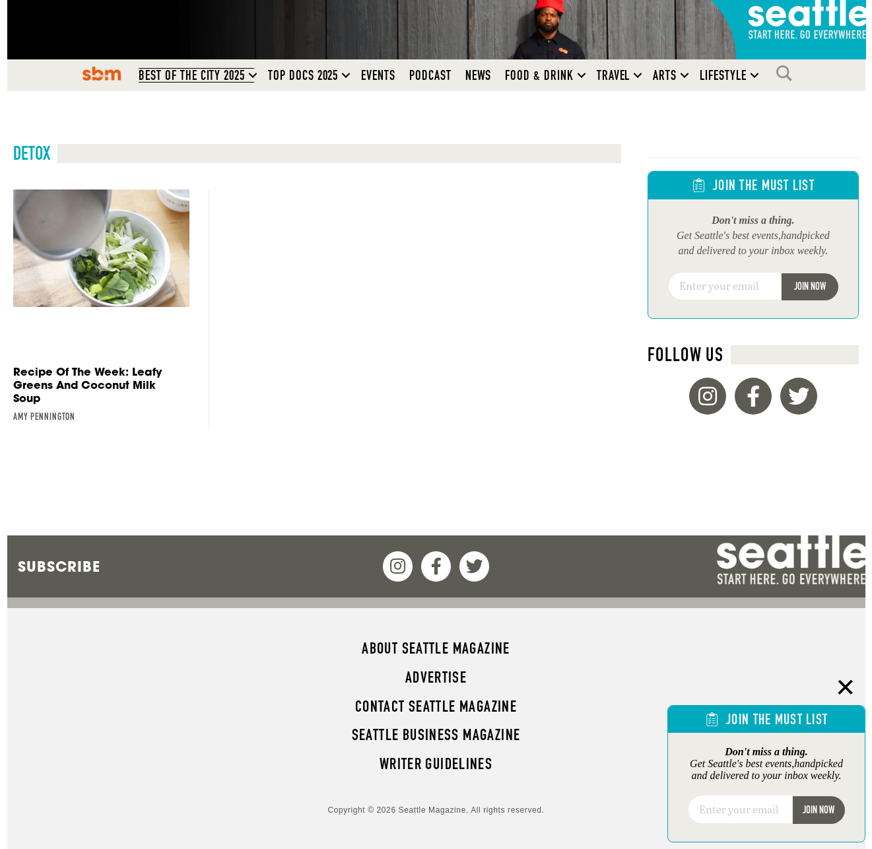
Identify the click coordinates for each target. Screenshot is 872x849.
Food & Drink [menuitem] (539, 75)
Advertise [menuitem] (436, 677)
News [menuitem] (478, 75)
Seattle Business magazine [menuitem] (436, 735)
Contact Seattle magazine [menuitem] (436, 706)
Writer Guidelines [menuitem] (436, 764)
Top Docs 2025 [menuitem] (303, 75)
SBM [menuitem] (102, 73)
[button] (253, 75)
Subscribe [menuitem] (59, 566)
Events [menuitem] (378, 75)
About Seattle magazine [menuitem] (436, 648)
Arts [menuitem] (665, 75)
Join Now (810, 286)
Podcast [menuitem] (430, 75)
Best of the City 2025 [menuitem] (192, 75)
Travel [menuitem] (613, 75)
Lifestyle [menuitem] (723, 75)
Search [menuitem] (787, 73)
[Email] (725, 286)
